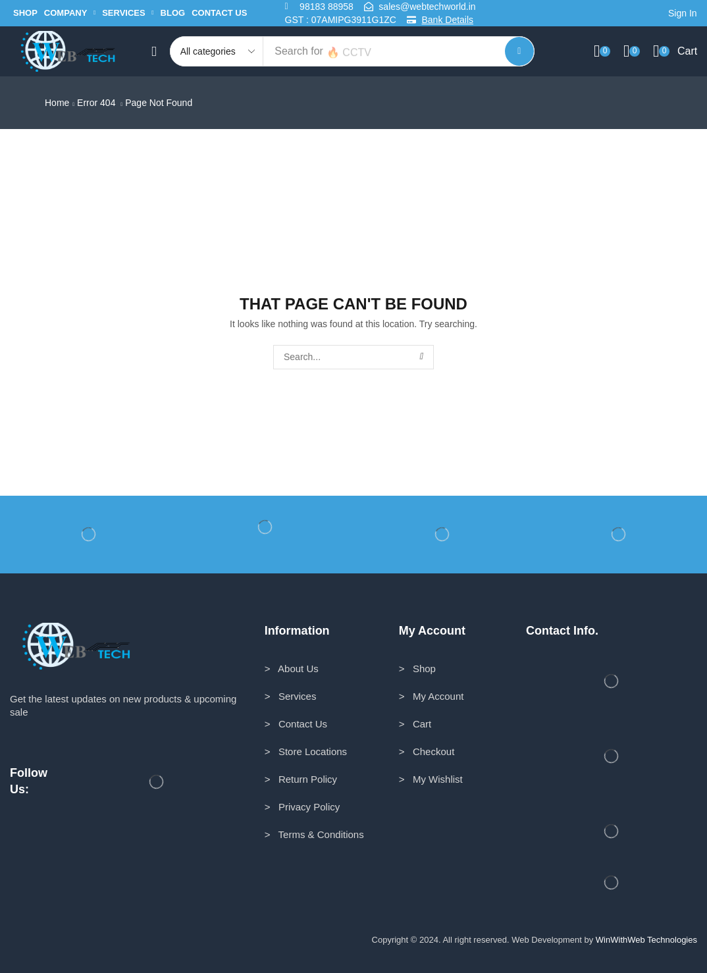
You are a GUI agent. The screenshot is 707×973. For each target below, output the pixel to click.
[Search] (519, 51)
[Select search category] (217, 51)
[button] (679, 13)
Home (57, 102)
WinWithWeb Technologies (646, 940)
